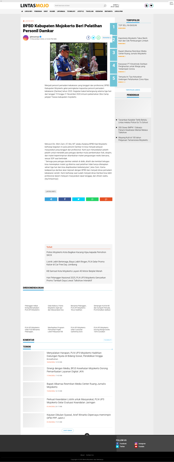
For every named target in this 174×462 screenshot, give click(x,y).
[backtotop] (87, 435)
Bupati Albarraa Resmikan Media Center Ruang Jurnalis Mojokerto (78, 386)
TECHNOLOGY (83, 11)
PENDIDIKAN (42, 11)
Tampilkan (107, 340)
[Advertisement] (32, 78)
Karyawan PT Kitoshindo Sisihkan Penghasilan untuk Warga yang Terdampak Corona (135, 66)
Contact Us (90, 455)
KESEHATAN (117, 11)
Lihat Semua (67, 430)
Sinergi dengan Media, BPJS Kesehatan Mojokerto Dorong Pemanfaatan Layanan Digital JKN (75, 373)
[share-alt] (51, 199)
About (82, 455)
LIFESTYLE (94, 11)
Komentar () (107, 37)
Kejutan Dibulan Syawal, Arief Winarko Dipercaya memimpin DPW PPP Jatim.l (73, 417)
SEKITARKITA (128, 11)
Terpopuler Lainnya (133, 86)
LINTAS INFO (30, 11)
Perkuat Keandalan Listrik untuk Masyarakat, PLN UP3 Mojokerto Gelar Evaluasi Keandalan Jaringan (78, 404)
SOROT (51, 11)
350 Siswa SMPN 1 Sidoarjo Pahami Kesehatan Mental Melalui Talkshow (133, 126)
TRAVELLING (105, 11)
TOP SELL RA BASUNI (132, 25)
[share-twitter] (93, 37)
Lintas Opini (141, 11)
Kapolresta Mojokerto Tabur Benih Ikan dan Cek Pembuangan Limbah (135, 40)
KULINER (60, 11)
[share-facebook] (88, 37)
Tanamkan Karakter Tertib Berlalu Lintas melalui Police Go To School (133, 117)
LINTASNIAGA (71, 11)
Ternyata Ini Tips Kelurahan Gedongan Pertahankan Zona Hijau (135, 76)
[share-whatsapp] (98, 37)
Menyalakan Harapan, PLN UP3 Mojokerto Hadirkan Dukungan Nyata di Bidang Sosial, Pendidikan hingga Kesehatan (76, 357)
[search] (80, 5)
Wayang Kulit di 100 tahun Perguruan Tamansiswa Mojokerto (133, 135)
